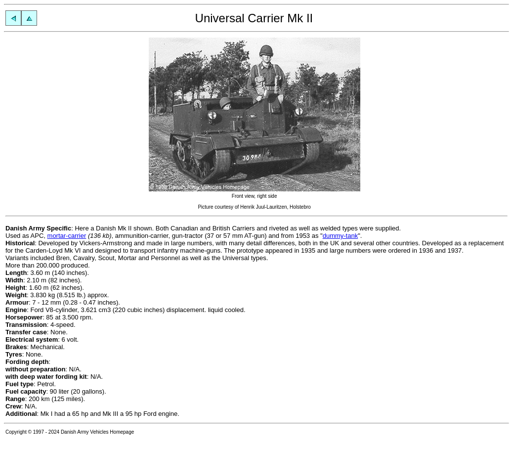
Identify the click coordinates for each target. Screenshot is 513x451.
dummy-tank (340, 235)
